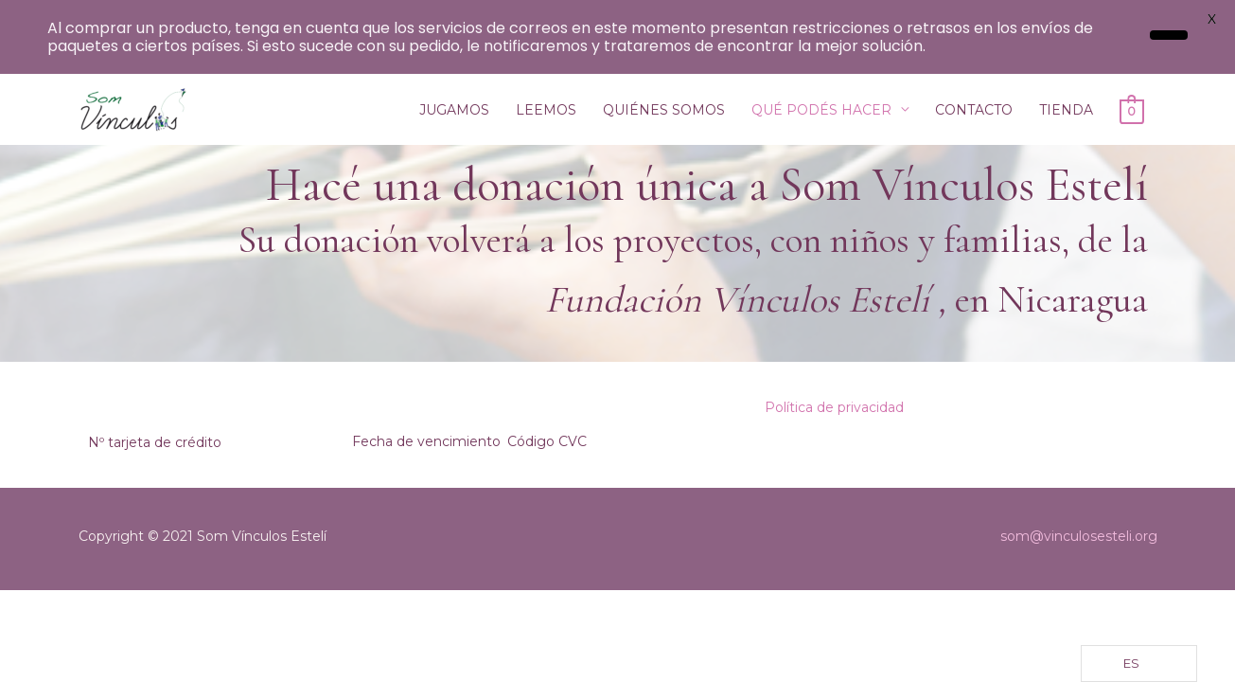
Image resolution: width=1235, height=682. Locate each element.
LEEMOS (546, 109)
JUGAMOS (454, 109)
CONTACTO (974, 109)
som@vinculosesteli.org (1078, 536)
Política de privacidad (834, 407)
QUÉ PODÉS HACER (821, 109)
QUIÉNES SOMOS (664, 109)
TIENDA (1066, 109)
